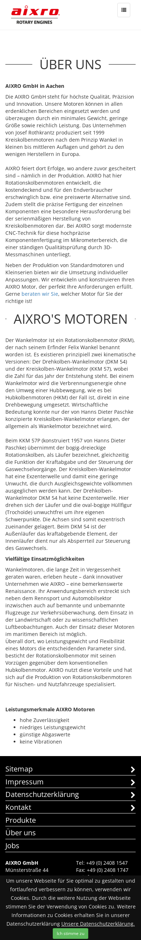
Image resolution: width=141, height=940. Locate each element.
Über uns (20, 832)
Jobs (12, 845)
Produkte (20, 820)
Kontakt (70, 807)
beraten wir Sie (40, 293)
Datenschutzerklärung (70, 795)
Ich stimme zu (70, 933)
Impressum (70, 782)
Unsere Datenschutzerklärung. (98, 923)
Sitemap (70, 769)
